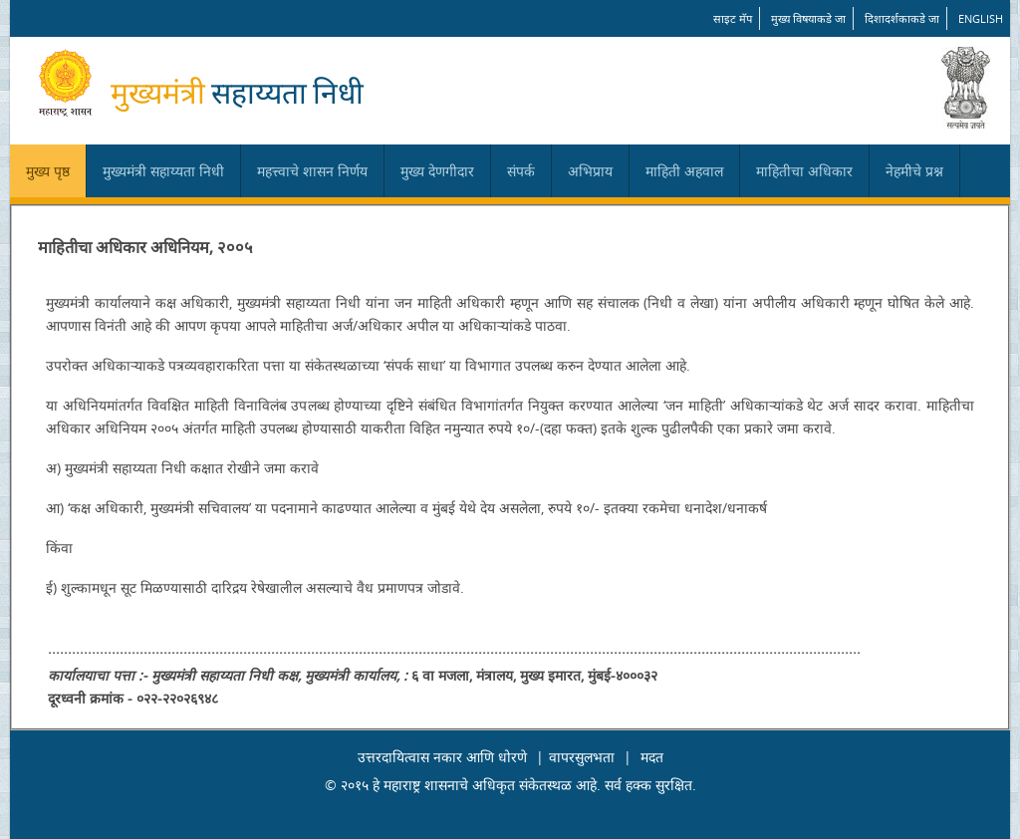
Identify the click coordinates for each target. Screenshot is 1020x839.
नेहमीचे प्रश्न (914, 170)
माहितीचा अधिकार (804, 170)
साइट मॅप (732, 18)
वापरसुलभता (582, 756)
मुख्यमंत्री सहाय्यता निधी (163, 170)
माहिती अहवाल (684, 170)
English (980, 18)
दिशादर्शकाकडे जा (902, 18)
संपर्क (521, 170)
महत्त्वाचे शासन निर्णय (312, 170)
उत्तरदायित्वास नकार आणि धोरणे (442, 756)
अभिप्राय (590, 170)
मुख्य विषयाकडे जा (808, 18)
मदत (651, 756)
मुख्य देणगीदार (437, 170)
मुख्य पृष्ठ (48, 170)
